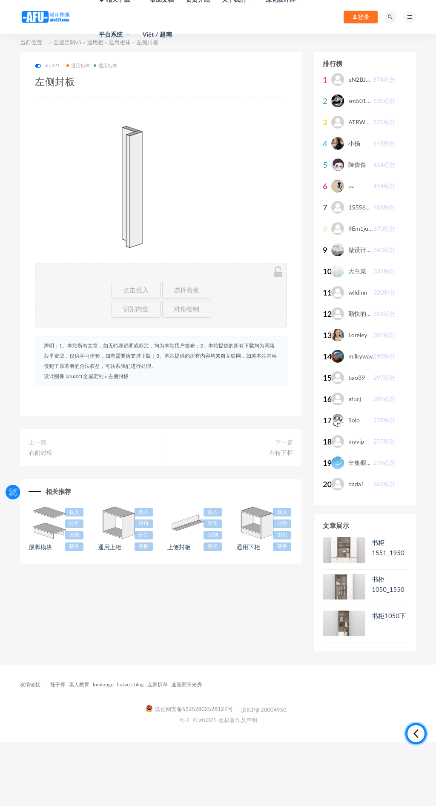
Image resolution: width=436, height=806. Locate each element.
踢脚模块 (40, 547)
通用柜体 (78, 65)
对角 (74, 523)
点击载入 (136, 290)
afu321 (47, 66)
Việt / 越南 (157, 34)
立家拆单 (157, 684)
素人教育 (79, 684)
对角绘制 (186, 309)
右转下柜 (281, 452)
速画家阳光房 (186, 684)
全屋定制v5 (67, 42)
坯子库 (58, 684)
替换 (74, 546)
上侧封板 (179, 547)
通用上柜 (109, 547)
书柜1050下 (389, 616)
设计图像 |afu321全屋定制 (73, 376)
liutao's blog (130, 684)
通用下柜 (248, 547)
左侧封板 (118, 376)
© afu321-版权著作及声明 (225, 720)
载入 (74, 512)
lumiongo (103, 684)
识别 (74, 535)
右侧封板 (40, 452)
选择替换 (186, 290)
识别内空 (136, 309)
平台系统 (111, 34)
